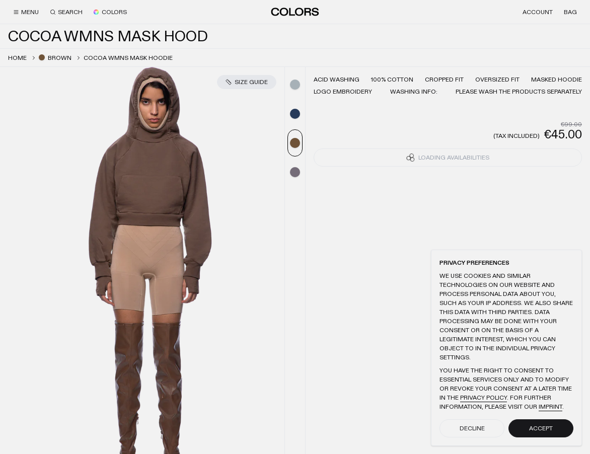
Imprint (550, 407)
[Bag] (570, 12)
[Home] (295, 12)
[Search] (66, 12)
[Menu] (26, 12)
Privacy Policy (483, 398)
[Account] (538, 12)
